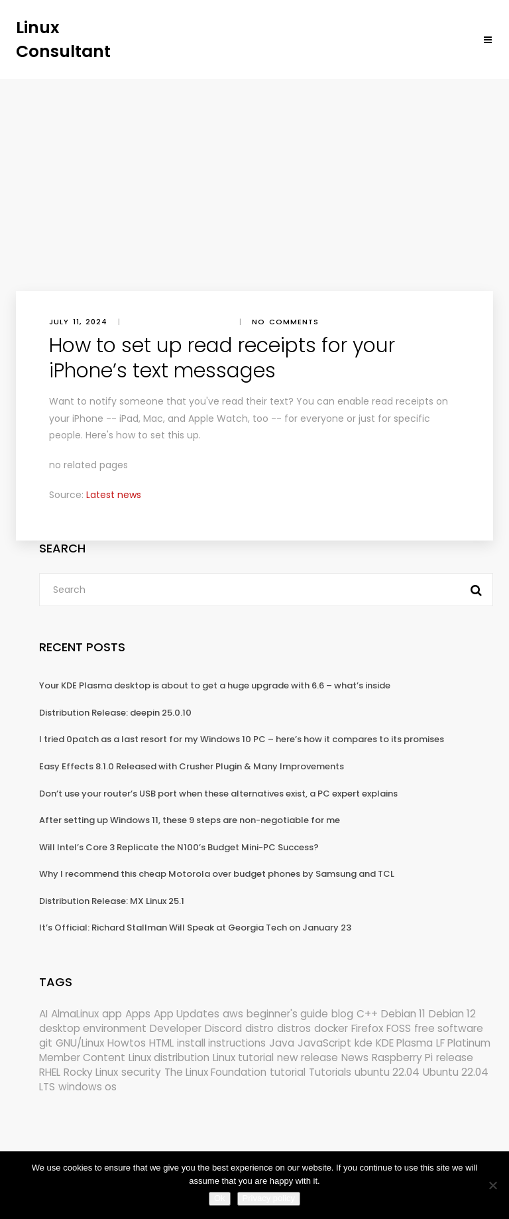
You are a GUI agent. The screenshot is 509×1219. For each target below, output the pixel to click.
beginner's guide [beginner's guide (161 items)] (287, 1014)
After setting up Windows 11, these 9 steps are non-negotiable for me (189, 820)
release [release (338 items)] (454, 1057)
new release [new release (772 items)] (307, 1057)
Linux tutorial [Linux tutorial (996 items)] (243, 1057)
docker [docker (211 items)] (331, 1028)
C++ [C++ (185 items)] (367, 1014)
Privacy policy (269, 1198)
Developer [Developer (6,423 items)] (175, 1028)
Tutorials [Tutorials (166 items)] (330, 1072)
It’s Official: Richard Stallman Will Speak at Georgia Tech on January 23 (195, 927)
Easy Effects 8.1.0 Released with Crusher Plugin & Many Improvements (191, 766)
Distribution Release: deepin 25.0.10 (115, 712)
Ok (219, 1198)
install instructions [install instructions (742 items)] (221, 1043)
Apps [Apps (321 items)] (137, 1014)
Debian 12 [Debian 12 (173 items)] (452, 1014)
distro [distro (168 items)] (259, 1028)
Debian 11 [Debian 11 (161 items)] (403, 1014)
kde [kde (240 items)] (363, 1043)
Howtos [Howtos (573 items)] (126, 1043)
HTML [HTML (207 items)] (161, 1043)
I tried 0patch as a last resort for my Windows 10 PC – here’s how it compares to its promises (241, 739)
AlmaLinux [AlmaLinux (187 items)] (75, 1014)
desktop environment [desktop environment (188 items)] (92, 1028)
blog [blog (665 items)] (342, 1014)
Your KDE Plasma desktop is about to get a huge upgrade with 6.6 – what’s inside (214, 685)
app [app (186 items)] (112, 1014)
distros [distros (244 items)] (294, 1028)
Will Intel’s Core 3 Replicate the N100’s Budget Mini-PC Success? (179, 847)
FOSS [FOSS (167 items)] (398, 1028)
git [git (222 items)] (45, 1043)
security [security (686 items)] (141, 1072)
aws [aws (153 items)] (233, 1014)
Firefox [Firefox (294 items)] (367, 1028)
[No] (492, 1185)
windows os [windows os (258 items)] (87, 1087)
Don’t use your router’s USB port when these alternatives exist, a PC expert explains (218, 793)
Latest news (113, 494)
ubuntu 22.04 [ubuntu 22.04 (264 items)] (387, 1072)
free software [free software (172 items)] (448, 1028)
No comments (285, 321)
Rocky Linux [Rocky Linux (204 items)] (91, 1072)
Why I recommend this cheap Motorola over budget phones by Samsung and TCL (216, 873)
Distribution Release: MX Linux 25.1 (111, 901)
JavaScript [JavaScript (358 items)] (324, 1043)
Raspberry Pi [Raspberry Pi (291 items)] (402, 1057)
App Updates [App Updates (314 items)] (186, 1014)
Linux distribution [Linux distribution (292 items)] (169, 1057)
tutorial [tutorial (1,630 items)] (288, 1072)
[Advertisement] (254, 178)
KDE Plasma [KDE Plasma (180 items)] (404, 1043)
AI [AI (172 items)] (43, 1014)
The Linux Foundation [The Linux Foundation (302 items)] (215, 1072)
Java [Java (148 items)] (281, 1043)
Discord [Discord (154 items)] (223, 1028)
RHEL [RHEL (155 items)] (49, 1072)
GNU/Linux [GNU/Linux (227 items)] (80, 1043)
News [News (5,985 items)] (354, 1057)
